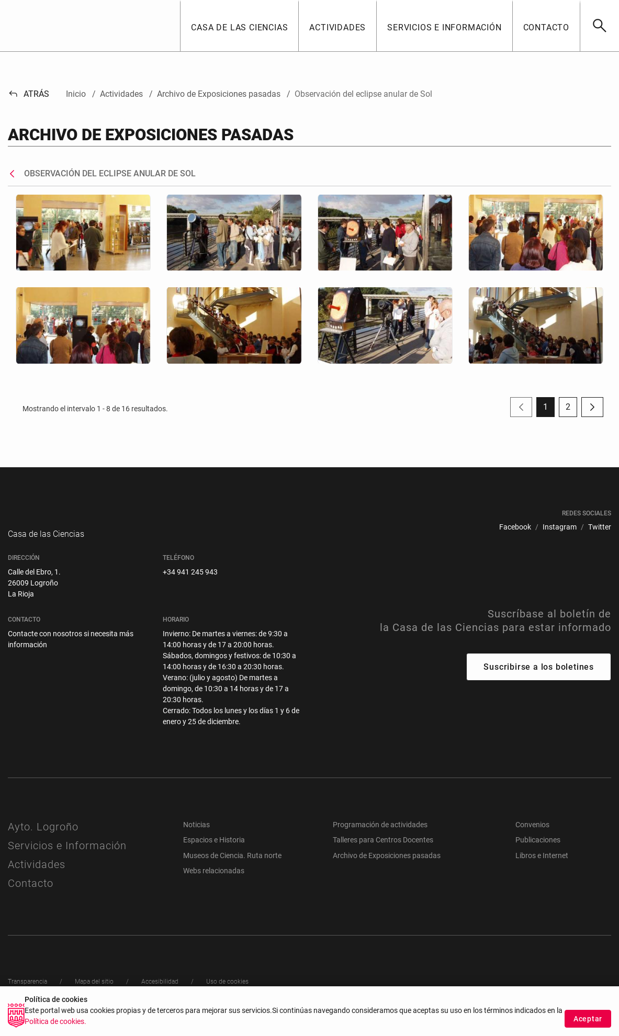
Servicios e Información (67, 856)
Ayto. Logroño (43, 837)
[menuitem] (515, 527)
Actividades (36, 875)
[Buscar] (599, 25)
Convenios (532, 835)
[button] (239, 25)
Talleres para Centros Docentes (383, 850)
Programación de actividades (380, 835)
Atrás (28, 94)
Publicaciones (537, 850)
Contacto (30, 893)
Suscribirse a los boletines (538, 677)
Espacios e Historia (214, 850)
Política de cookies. (55, 1021)
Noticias (196, 835)
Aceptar (587, 1019)
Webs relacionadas (213, 881)
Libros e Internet (541, 866)
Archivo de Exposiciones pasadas (387, 866)
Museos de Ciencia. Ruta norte (232, 866)
